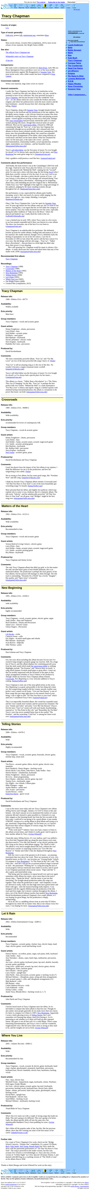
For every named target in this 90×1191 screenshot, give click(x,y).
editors (86, 1182)
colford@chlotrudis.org (15, 216)
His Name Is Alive (76, 76)
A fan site (9, 60)
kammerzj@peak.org (14, 199)
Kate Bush (72, 58)
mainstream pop (29, 35)
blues (47, 35)
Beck (7, 1146)
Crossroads (10, 269)
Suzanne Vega (45, 72)
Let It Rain (10, 277)
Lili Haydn (10, 634)
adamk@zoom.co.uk (19, 1133)
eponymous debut (29, 125)
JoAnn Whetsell (35, 834)
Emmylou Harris (12, 794)
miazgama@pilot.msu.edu (16, 146)
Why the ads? (77, 9)
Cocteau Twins (74, 63)
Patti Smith (14, 1146)
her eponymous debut (39, 666)
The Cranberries (75, 66)
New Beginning (11, 273)
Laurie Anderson (75, 45)
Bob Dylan (43, 68)
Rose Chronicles (75, 86)
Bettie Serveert (74, 50)
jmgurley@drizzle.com (15, 369)
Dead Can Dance (75, 68)
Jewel (51, 172)
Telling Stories (11, 275)
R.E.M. (71, 81)
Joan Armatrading (16, 121)
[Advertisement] (77, 19)
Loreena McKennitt (76, 79)
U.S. (7, 28)
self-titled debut (17, 150)
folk (20, 35)
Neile (14, 106)
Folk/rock (9, 35)
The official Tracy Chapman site (18, 52)
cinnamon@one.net (42, 154)
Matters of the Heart (13, 271)
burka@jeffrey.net (35, 486)
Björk (70, 53)
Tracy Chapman (12, 98)
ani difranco (73, 71)
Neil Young (10, 452)
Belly (70, 48)
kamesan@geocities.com (30, 189)
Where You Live (12, 279)
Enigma (71, 73)
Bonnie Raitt (34, 1146)
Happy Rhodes (74, 84)
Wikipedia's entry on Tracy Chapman (20, 56)
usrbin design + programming (80, 1186)
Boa (69, 55)
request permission (11, 1184)
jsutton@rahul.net (48, 158)
